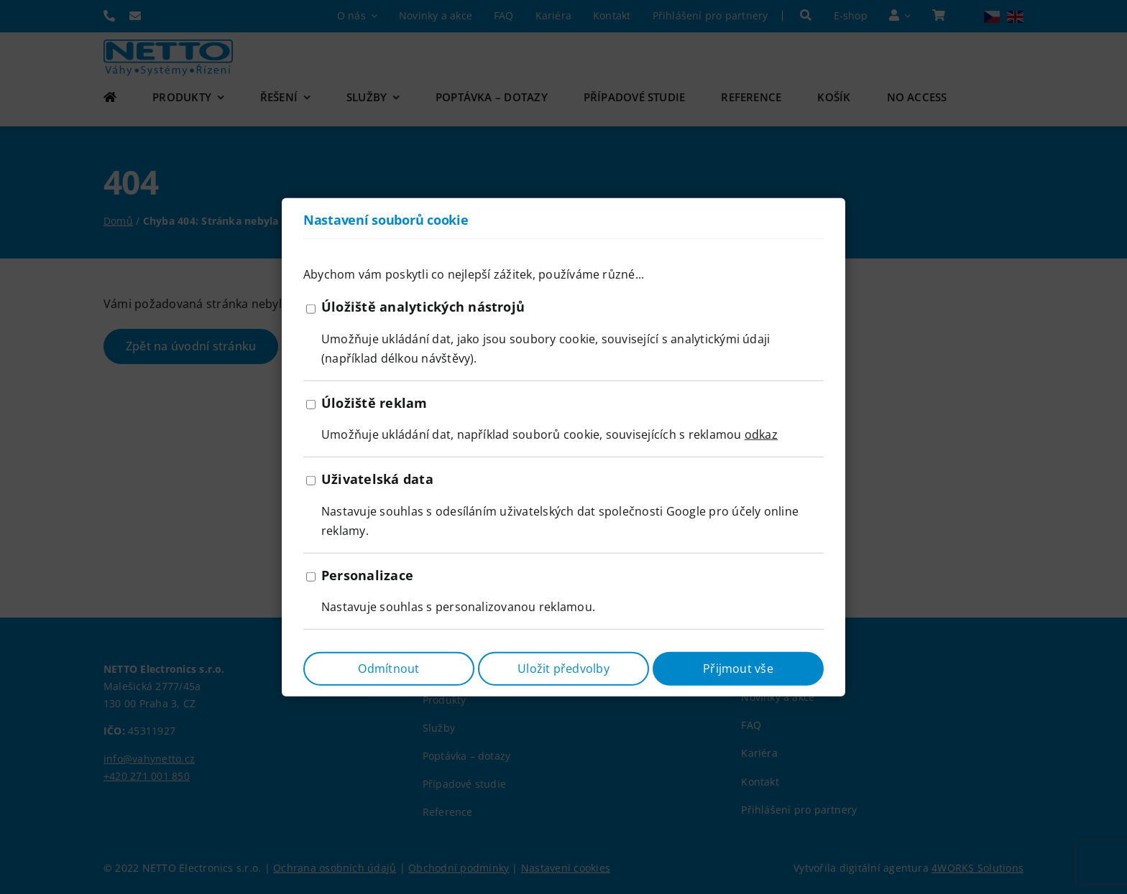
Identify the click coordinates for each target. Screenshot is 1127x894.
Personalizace (367, 574)
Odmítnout (388, 668)
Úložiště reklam (374, 402)
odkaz (761, 434)
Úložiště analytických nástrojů (423, 306)
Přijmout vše (738, 668)
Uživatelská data (377, 479)
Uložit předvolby (564, 668)
